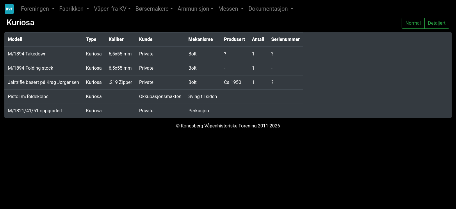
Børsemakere (152, 9)
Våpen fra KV (110, 9)
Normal (413, 23)
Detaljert (437, 23)
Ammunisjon (193, 9)
